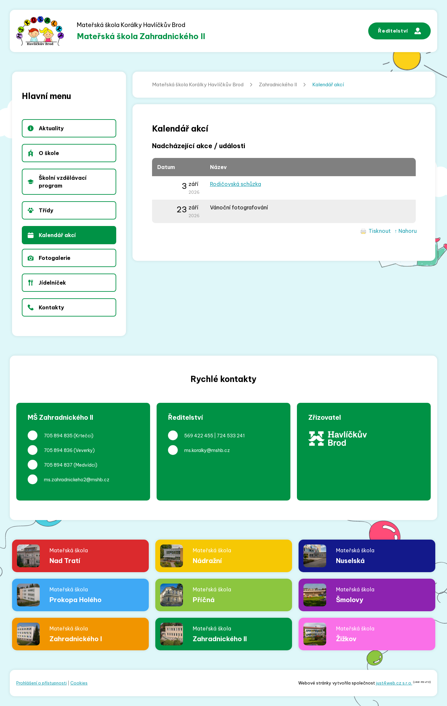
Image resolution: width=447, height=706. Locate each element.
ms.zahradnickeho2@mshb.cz (76, 480)
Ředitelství (399, 31)
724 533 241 (231, 436)
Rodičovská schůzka (235, 184)
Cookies (79, 682)
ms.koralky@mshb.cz (207, 450)
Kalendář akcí (328, 84)
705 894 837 (58, 465)
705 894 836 (58, 450)
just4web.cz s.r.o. (394, 682)
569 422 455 (198, 436)
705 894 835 (58, 436)
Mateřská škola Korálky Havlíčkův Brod (198, 84)
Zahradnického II (278, 84)
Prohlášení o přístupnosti (41, 682)
